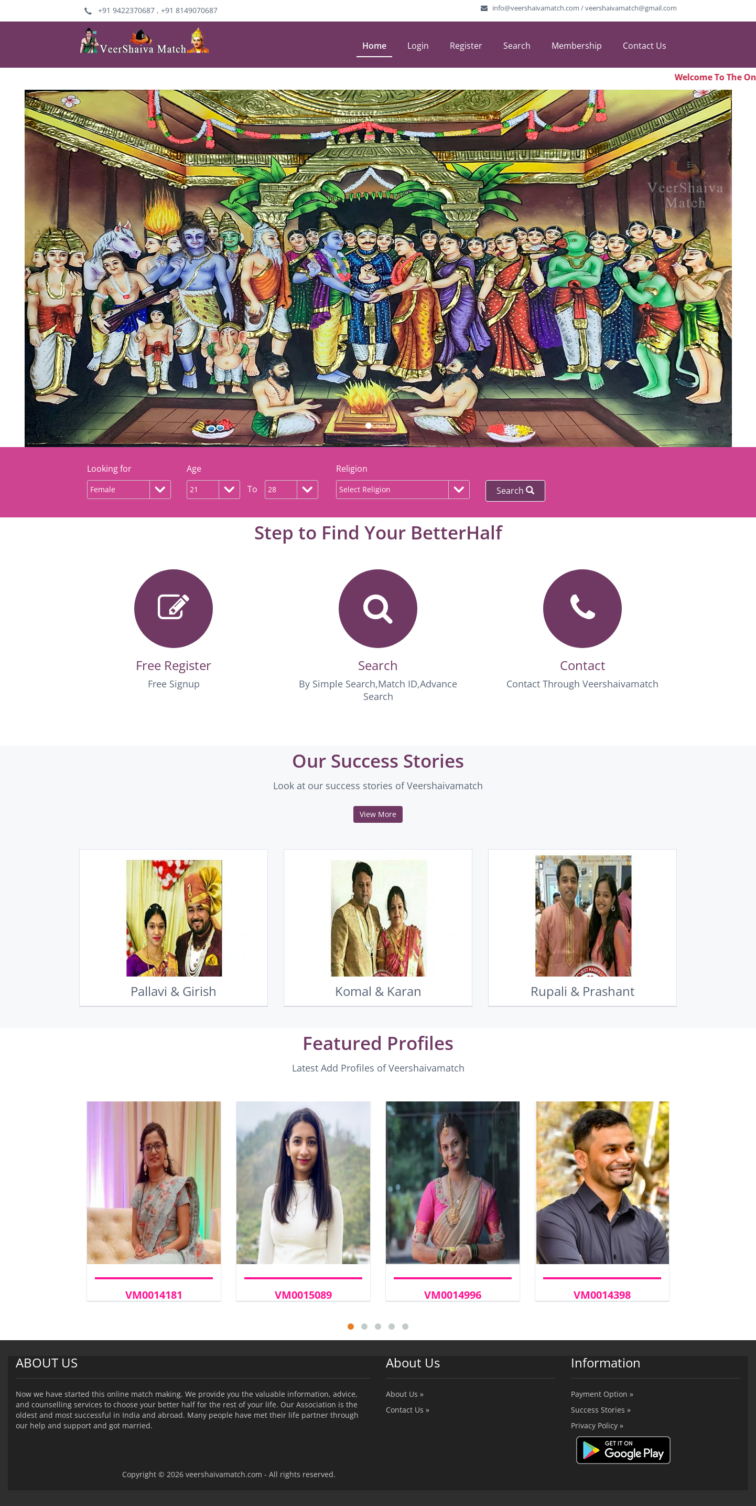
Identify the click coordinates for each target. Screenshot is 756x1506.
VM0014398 (602, 1295)
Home (374, 45)
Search (517, 45)
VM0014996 (452, 1295)
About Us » (405, 1394)
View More (378, 814)
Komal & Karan (378, 991)
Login (418, 45)
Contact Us (644, 45)
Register (466, 45)
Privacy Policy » (597, 1425)
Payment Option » (602, 1394)
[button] (56, 268)
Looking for (109, 468)
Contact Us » (407, 1410)
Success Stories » (601, 1410)
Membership (577, 45)
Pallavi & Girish (174, 991)
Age (194, 468)
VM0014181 (153, 1295)
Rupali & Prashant (583, 991)
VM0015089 (303, 1295)
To (252, 489)
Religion (352, 468)
